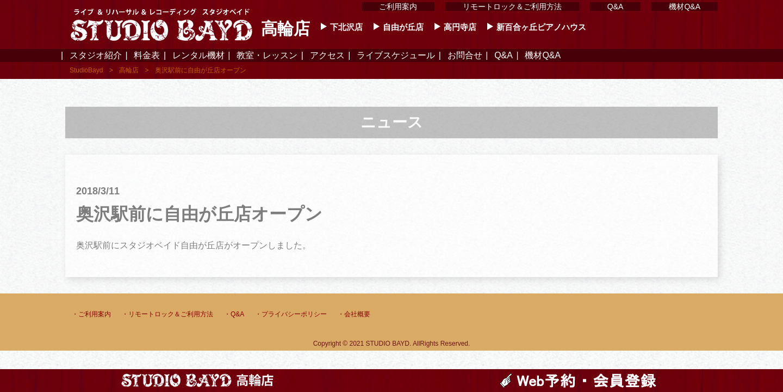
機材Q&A (684, 6)
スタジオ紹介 (96, 55)
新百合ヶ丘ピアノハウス (541, 27)
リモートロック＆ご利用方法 (512, 6)
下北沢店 (346, 27)
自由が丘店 (403, 27)
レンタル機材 (198, 55)
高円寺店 (460, 27)
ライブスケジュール (396, 55)
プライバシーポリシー (294, 314)
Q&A (615, 6)
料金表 (147, 55)
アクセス (327, 55)
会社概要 (357, 314)
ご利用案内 (398, 6)
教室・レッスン (267, 55)
